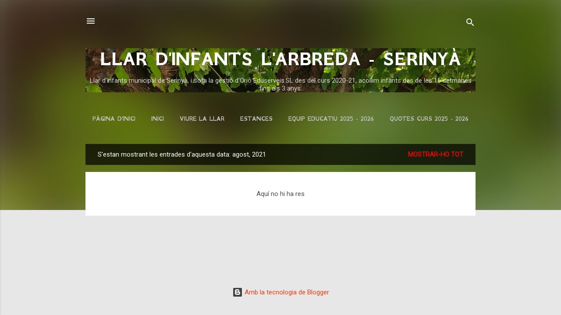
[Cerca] (470, 23)
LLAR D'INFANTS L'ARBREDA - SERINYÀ (280, 59)
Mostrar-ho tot (435, 154)
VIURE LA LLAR (202, 118)
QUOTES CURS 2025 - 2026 (429, 118)
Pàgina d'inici (113, 118)
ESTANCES (256, 118)
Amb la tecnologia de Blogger (280, 292)
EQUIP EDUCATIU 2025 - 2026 (331, 118)
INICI (157, 118)
